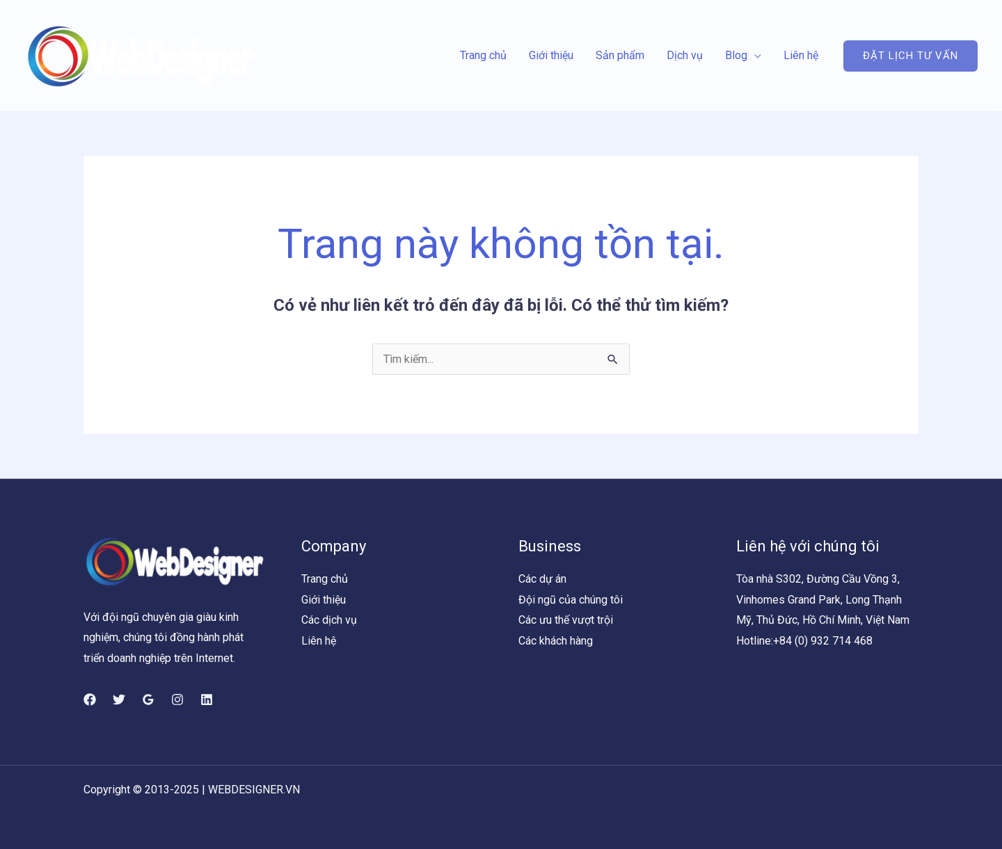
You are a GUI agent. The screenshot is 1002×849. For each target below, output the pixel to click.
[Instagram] (177, 699)
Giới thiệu (551, 55)
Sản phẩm (620, 55)
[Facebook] (90, 699)
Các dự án (542, 578)
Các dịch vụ (329, 619)
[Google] (148, 699)
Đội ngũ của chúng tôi (570, 599)
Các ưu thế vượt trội (565, 619)
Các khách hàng (555, 640)
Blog (736, 55)
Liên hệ (801, 55)
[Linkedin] (206, 699)
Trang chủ (483, 55)
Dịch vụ (685, 55)
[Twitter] (119, 699)
